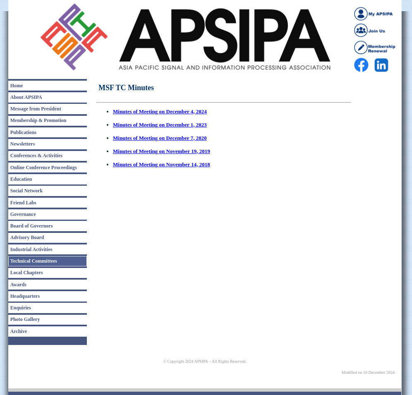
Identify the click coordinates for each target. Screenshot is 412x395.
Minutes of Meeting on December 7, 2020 (160, 138)
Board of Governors (31, 226)
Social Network (26, 191)
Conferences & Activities (36, 155)
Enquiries (20, 308)
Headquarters (25, 296)
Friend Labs (23, 203)
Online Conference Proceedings (43, 167)
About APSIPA (26, 97)
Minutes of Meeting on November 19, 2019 (161, 151)
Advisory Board (27, 237)
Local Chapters (26, 272)
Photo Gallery (25, 319)
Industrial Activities (31, 249)
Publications (23, 132)
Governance (23, 214)
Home (16, 86)
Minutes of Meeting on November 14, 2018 (161, 164)
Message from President (35, 109)
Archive (18, 331)
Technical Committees (33, 261)
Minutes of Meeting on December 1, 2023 (160, 125)
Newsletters (22, 144)
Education (21, 179)
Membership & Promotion (38, 120)
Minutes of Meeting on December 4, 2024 (160, 111)
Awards (18, 284)
